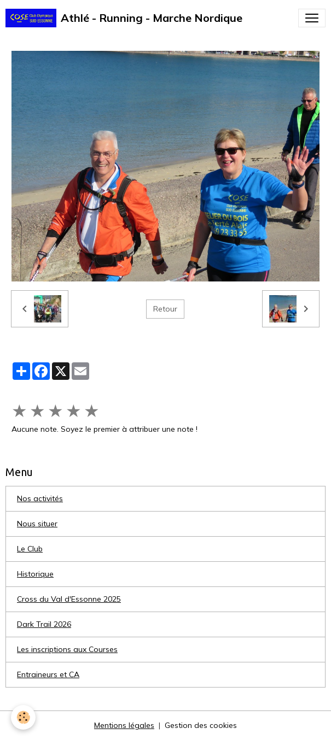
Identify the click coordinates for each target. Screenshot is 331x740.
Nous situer (37, 523)
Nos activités (40, 498)
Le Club (30, 549)
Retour (165, 309)
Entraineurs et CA (48, 674)
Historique (35, 574)
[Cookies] (23, 717)
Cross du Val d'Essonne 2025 (69, 599)
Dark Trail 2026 (44, 624)
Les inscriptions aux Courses (67, 649)
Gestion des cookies (201, 725)
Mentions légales (124, 725)
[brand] (123, 18)
